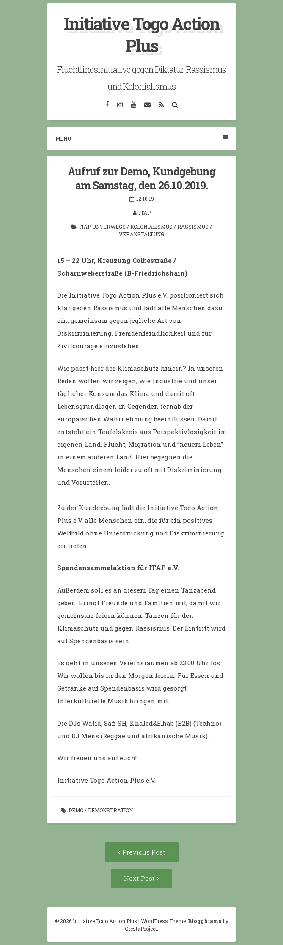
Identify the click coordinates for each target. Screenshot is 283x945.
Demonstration (110, 810)
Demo (76, 810)
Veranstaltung (141, 234)
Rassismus (193, 226)
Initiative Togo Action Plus (142, 34)
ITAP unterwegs (102, 226)
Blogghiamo (205, 921)
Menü (141, 138)
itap (145, 212)
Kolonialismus (151, 226)
